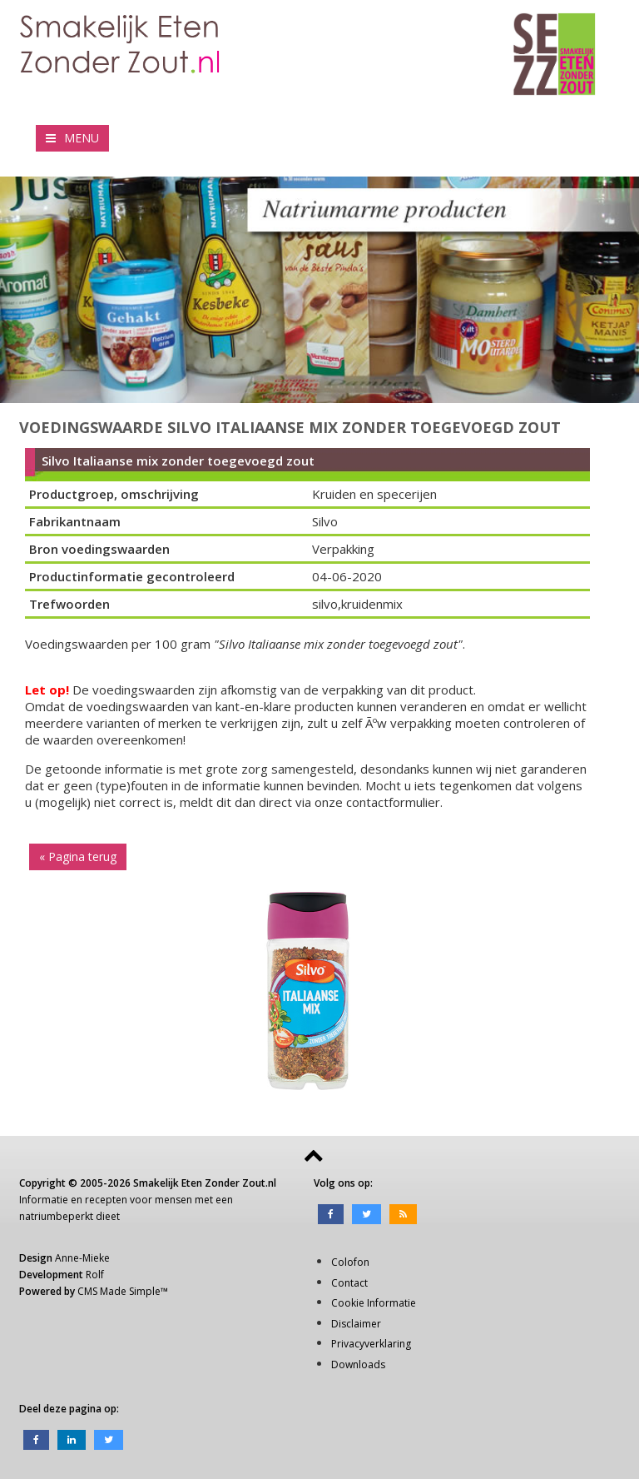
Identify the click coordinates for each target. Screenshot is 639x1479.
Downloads (358, 1364)
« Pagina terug (77, 856)
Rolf (95, 1274)
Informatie (43, 1200)
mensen (173, 1200)
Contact (349, 1283)
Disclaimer (356, 1324)
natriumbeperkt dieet (69, 1216)
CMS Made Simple (119, 1291)
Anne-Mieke (82, 1258)
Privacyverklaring (371, 1344)
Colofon (350, 1262)
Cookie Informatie (373, 1303)
